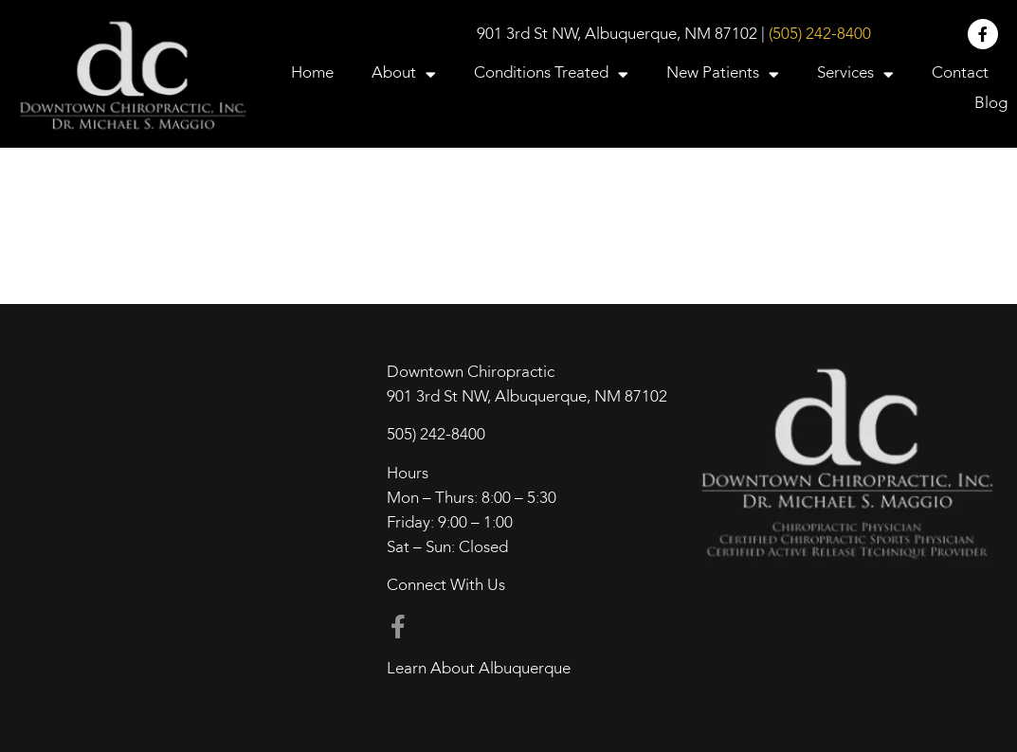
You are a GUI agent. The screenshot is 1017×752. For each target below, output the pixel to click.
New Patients (722, 74)
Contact (960, 73)
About (404, 74)
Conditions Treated (551, 74)
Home (312, 73)
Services (855, 74)
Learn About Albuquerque (479, 669)
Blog (991, 104)
